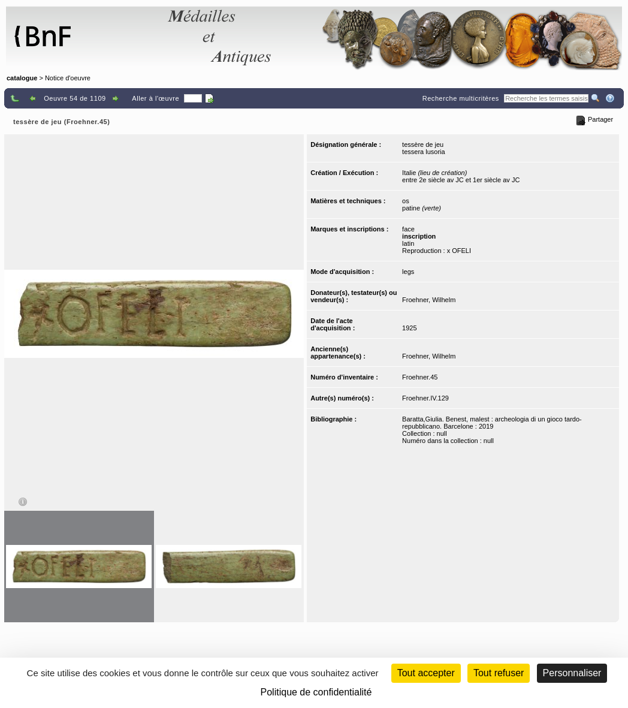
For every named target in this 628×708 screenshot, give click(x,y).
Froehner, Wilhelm (428, 299)
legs (408, 271)
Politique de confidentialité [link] (316, 692)
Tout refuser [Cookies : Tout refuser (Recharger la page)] (498, 673)
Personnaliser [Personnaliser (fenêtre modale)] (572, 673)
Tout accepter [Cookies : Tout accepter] (426, 673)
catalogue (22, 78)
